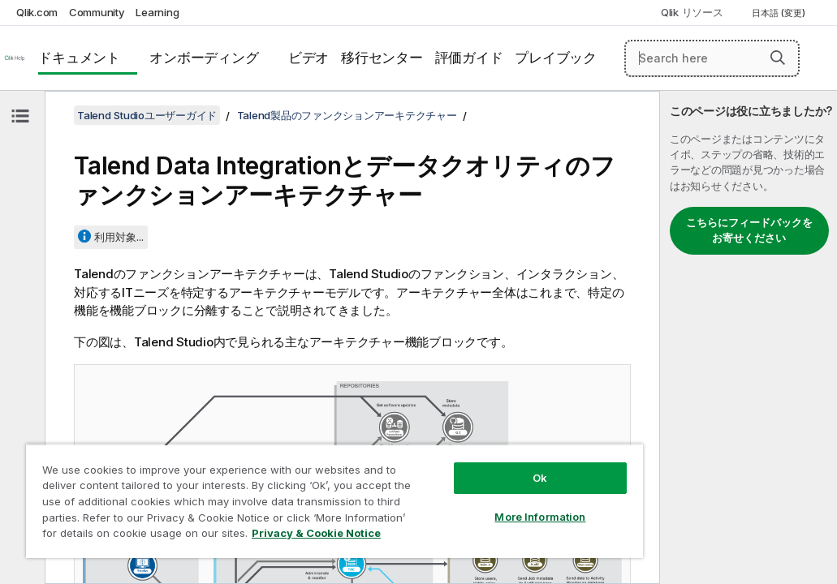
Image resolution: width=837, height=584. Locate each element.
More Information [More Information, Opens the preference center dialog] (539, 516)
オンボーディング (203, 57)
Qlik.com (37, 12)
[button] (778, 57)
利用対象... (119, 236)
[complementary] (748, 337)
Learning (157, 12)
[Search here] (712, 58)
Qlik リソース (692, 12)
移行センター (382, 57)
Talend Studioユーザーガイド (147, 115)
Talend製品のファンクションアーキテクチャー (347, 115)
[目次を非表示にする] (20, 116)
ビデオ (308, 57)
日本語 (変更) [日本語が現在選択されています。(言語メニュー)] (780, 13)
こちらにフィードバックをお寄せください (749, 230)
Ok (540, 477)
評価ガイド (469, 57)
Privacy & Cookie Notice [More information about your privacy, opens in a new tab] (316, 532)
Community (97, 12)
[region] (334, 501)
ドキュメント (79, 57)
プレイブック (556, 57)
